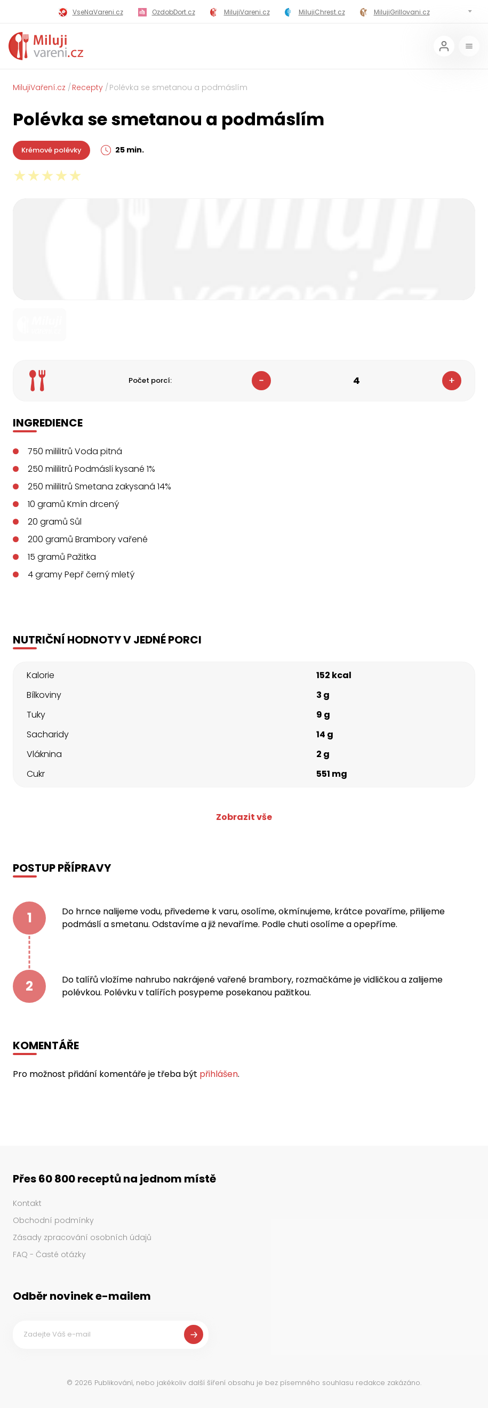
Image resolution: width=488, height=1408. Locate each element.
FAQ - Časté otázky (49, 1254)
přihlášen (218, 1074)
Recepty (87, 87)
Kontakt (27, 1203)
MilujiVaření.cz (39, 87)
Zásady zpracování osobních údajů (82, 1237)
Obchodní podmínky (53, 1220)
